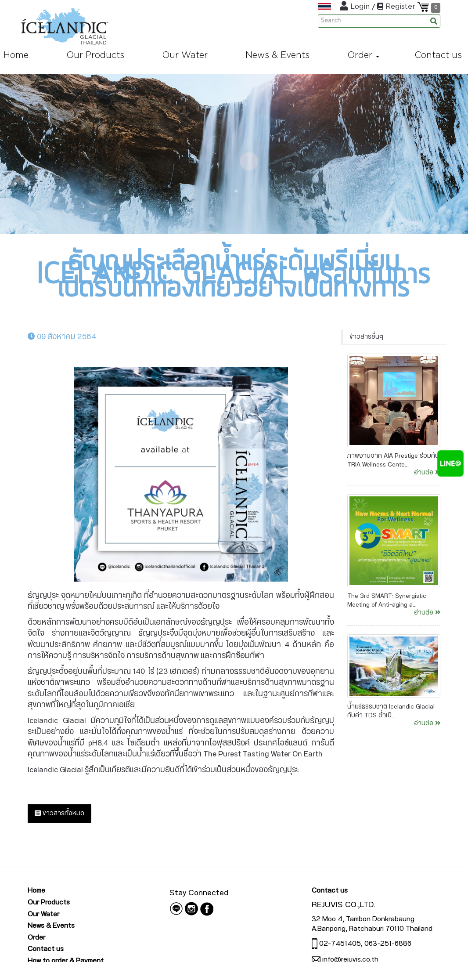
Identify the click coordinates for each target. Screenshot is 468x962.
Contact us (46, 949)
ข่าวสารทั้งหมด (59, 813)
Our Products (49, 902)
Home (36, 890)
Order (36, 937)
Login (356, 6)
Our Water (43, 914)
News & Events (51, 926)
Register (397, 6)
